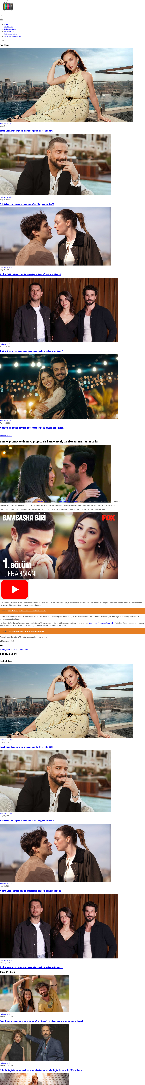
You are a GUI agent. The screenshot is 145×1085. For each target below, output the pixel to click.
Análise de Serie (9, 31)
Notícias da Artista (10, 34)
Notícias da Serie (10, 29)
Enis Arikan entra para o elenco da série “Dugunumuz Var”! (27, 204)
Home (6, 24)
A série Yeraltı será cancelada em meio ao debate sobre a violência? (31, 351)
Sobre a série (8, 27)
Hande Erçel (62, 501)
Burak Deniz (72, 501)
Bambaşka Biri (42, 501)
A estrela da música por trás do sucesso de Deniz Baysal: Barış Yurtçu (32, 427)
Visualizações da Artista (12, 36)
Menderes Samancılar (106, 623)
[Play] (14, 589)
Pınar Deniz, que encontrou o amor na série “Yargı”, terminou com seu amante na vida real (41, 1021)
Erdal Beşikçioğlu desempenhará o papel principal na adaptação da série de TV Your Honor (41, 1070)
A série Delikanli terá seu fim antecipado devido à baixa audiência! (30, 274)
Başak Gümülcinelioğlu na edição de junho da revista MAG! (26, 130)
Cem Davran (93, 623)
